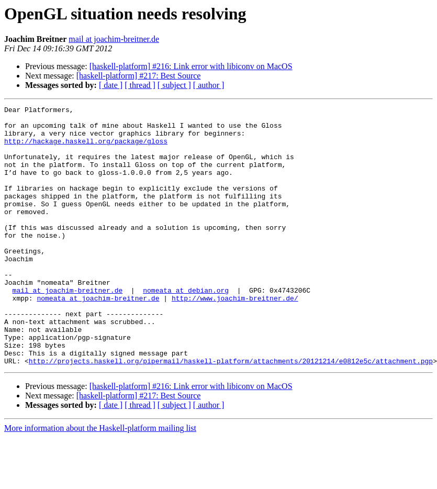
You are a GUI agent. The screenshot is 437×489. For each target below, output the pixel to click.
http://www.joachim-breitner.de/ (235, 337)
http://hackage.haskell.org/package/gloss (85, 148)
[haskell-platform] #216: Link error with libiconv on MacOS (191, 66)
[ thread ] (140, 85)
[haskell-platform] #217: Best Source (138, 75)
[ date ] (110, 85)
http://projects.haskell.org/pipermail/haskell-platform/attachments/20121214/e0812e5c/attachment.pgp (231, 412)
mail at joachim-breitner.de (114, 39)
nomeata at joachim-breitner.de (98, 337)
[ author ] (209, 85)
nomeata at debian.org (186, 327)
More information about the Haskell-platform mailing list (100, 479)
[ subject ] (174, 85)
